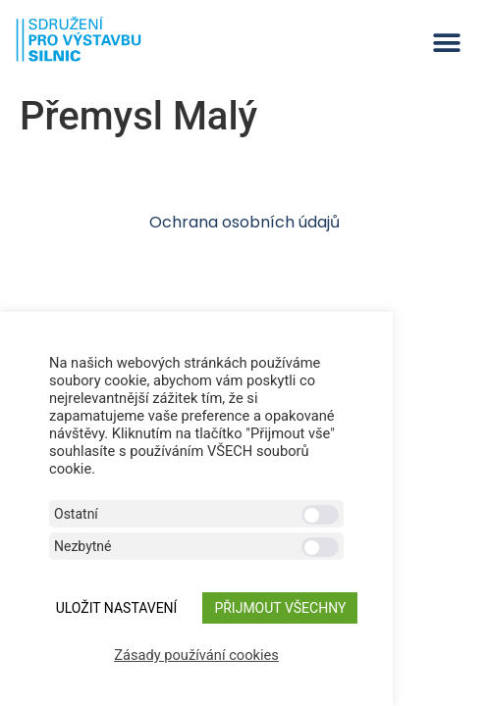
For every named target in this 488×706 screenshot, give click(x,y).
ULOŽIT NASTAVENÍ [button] (117, 608)
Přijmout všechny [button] (280, 608)
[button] (446, 43)
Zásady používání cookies (196, 655)
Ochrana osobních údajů (244, 222)
